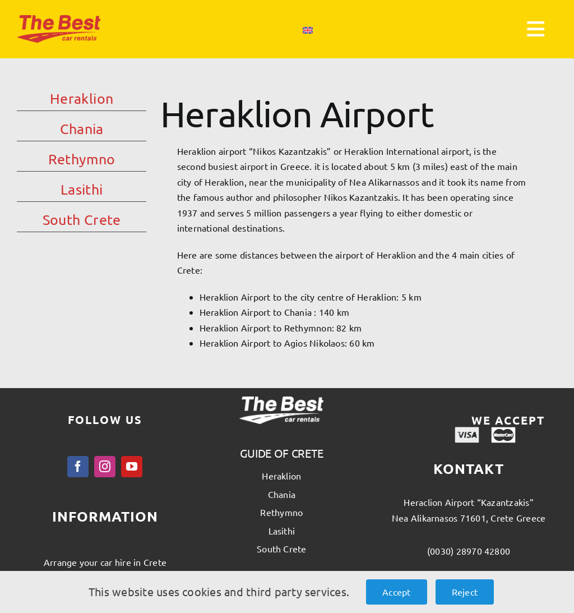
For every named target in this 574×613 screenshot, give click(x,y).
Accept (396, 591)
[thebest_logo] (59, 19)
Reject (465, 591)
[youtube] (131, 466)
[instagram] (104, 466)
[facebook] (78, 466)
